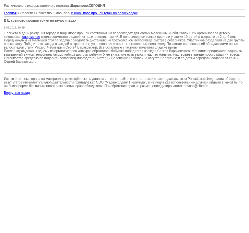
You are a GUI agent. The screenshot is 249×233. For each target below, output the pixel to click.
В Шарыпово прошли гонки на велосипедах (104, 13)
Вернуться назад (17, 92)
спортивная (31, 37)
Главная (10, 13)
